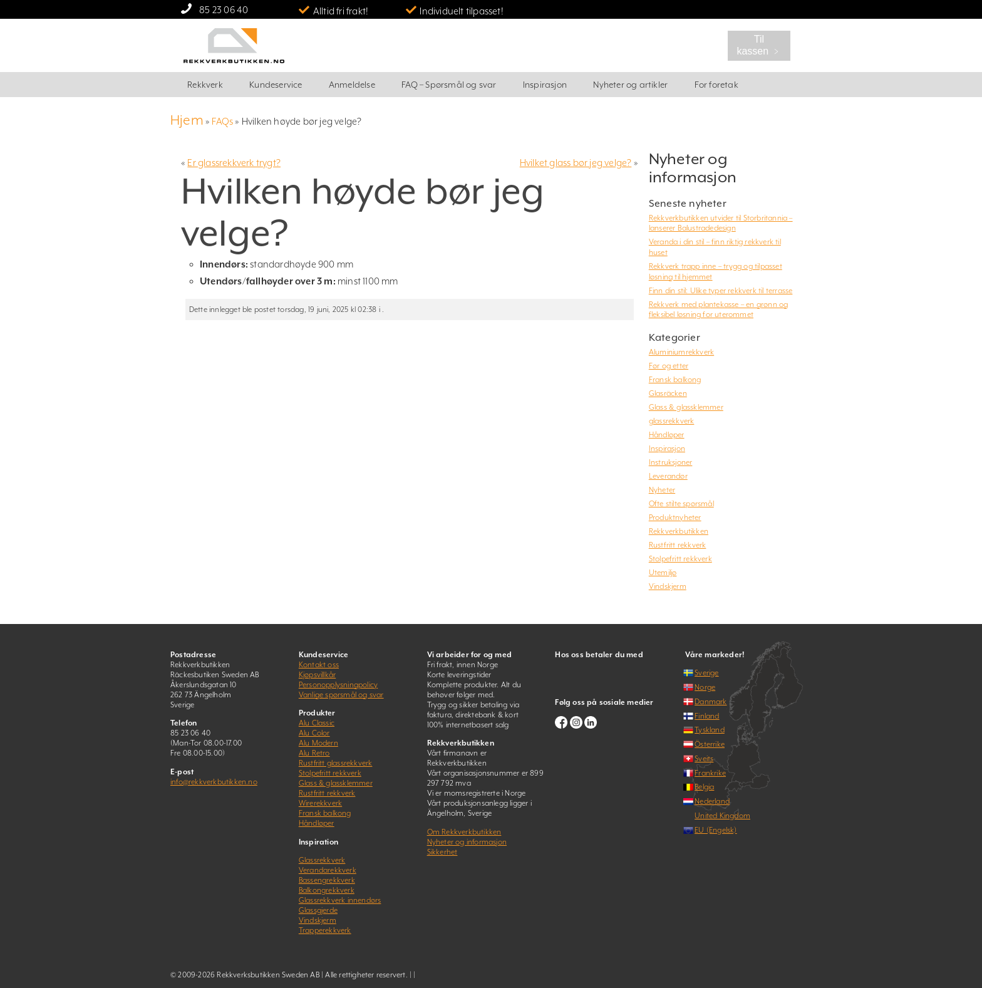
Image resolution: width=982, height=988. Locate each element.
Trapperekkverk (325, 930)
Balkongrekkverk (326, 890)
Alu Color (314, 733)
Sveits (704, 758)
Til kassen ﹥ (758, 45)
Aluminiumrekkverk (681, 352)
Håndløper (667, 434)
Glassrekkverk (322, 860)
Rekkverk (205, 85)
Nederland (712, 801)
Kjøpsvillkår (317, 674)
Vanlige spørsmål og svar (341, 694)
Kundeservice (275, 85)
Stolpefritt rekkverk (680, 558)
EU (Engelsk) (715, 830)
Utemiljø (663, 572)
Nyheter (662, 490)
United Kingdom (722, 815)
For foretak (716, 85)
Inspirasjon (545, 85)
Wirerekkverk (320, 803)
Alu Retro (314, 753)
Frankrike (710, 773)
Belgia (704, 787)
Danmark (710, 701)
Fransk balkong (675, 379)
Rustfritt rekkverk (677, 545)
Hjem (187, 120)
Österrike (710, 744)
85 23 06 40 (223, 9)
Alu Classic (316, 723)
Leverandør (668, 476)
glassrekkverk (672, 421)
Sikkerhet (442, 852)
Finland (707, 716)
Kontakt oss (319, 664)
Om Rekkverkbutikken (464, 832)
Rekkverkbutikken (678, 531)
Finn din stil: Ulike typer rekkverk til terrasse (721, 290)
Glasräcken (668, 393)
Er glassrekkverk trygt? (234, 162)
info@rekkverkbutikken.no (213, 781)
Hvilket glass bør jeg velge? (576, 162)
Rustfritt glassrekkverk (336, 763)
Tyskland (710, 729)
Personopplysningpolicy (338, 684)
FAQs (222, 121)
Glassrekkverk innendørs (340, 900)
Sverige (706, 672)
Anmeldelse (352, 85)
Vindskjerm (667, 586)
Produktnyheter (675, 517)
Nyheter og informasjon (467, 842)
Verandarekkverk (327, 870)
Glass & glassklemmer (686, 407)
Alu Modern (318, 743)
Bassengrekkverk (327, 880)
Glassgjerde (318, 910)
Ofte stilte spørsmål (681, 503)
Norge (705, 687)
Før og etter (668, 365)
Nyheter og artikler (630, 85)
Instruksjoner (671, 462)
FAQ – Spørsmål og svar (448, 85)
